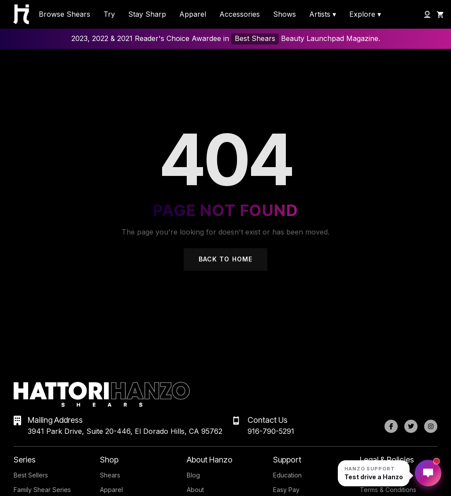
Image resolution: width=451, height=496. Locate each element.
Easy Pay (286, 489)
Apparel (111, 489)
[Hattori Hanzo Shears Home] (16, 14)
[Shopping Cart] (440, 15)
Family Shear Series (42, 489)
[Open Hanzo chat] (374, 473)
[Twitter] (411, 426)
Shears (110, 475)
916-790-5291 (271, 431)
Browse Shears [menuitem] (64, 14)
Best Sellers (31, 475)
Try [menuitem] (109, 14)
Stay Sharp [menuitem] (147, 14)
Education (287, 475)
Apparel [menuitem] (192, 14)
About (195, 489)
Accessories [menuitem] (239, 14)
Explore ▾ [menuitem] (365, 14)
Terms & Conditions (388, 489)
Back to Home (225, 259)
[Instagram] (430, 426)
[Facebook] (391, 426)
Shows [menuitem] (284, 14)
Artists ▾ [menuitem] (322, 14)
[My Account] (427, 15)
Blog (193, 475)
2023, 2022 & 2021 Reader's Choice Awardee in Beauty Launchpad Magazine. (225, 39)
